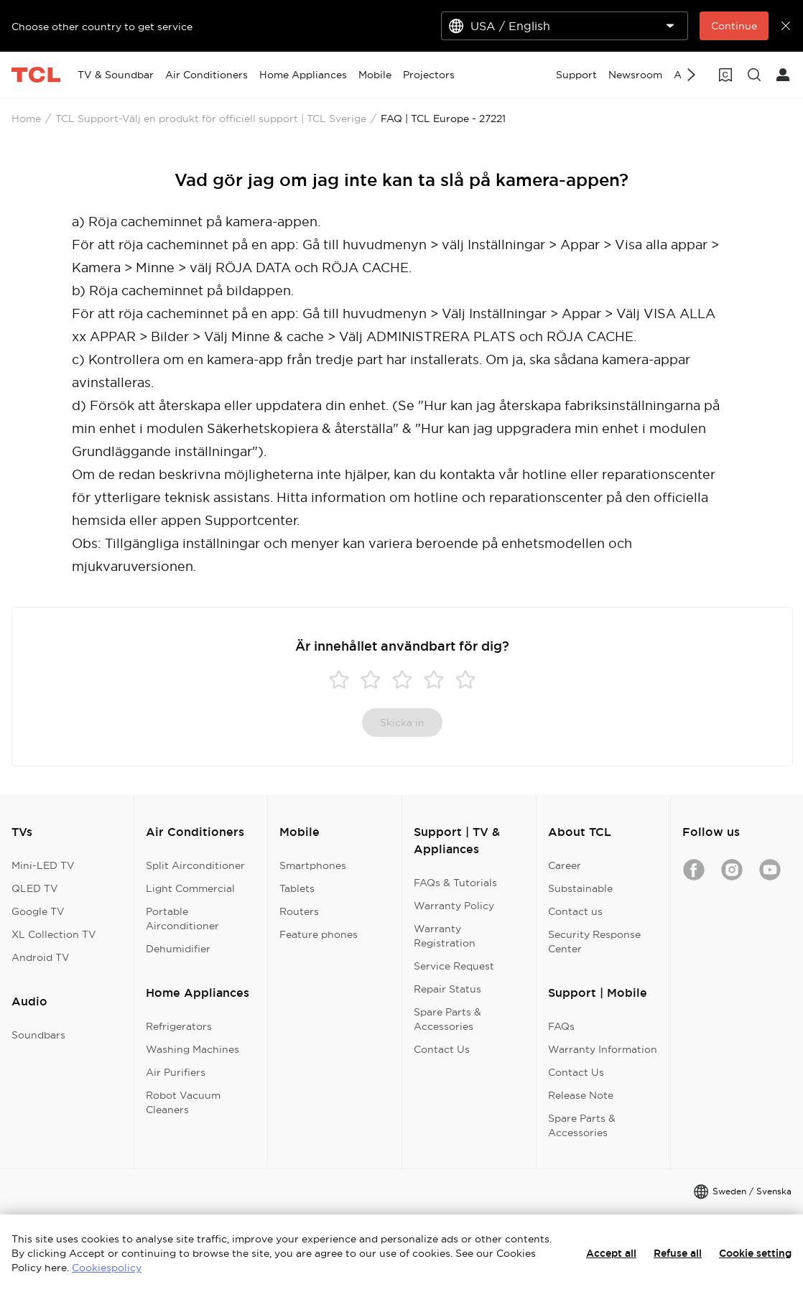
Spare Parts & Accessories (447, 1019)
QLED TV (34, 888)
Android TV (40, 957)
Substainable (580, 888)
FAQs (561, 1026)
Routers (299, 911)
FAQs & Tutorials (455, 882)
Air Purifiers (175, 1072)
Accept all (611, 1253)
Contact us (575, 911)
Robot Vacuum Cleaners (183, 1102)
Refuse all (678, 1253)
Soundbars (38, 1034)
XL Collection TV (53, 934)
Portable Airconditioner (182, 918)
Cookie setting (755, 1253)
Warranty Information (602, 1049)
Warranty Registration (444, 935)
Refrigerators (179, 1026)
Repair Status (447, 988)
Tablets (297, 888)
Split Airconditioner (195, 865)
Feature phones (318, 934)
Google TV (38, 911)
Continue (734, 25)
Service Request (454, 965)
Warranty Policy (454, 905)
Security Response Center (594, 941)
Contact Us (442, 1049)
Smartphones (312, 865)
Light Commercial (190, 888)
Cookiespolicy (106, 1267)
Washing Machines (192, 1049)
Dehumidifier (178, 948)
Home (26, 118)
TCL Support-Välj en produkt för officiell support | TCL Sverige (210, 118)
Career (564, 865)
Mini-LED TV (43, 865)
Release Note (580, 1095)
